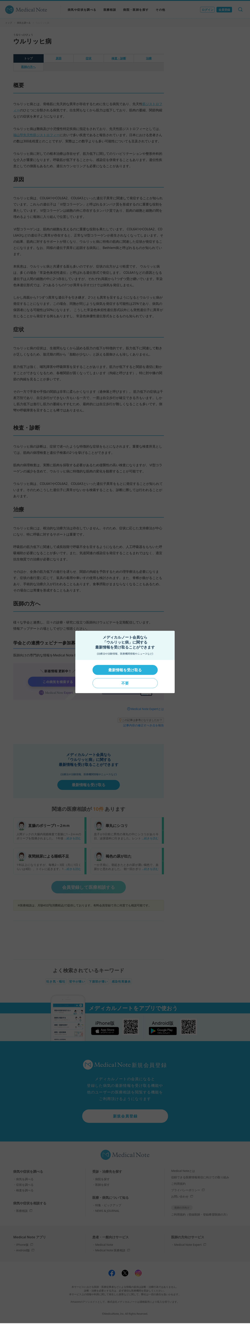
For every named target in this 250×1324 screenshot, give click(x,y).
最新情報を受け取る (125, 669)
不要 (125, 683)
